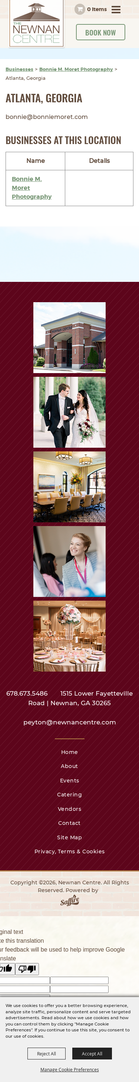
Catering (69, 794)
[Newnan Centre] (37, 24)
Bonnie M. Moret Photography (76, 69)
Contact (69, 823)
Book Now (100, 32)
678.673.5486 (27, 693)
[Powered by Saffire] (69, 901)
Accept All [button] (92, 1054)
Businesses (19, 69)
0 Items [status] (97, 9)
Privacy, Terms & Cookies (69, 851)
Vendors (70, 809)
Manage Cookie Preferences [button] (69, 1069)
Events (69, 780)
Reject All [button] (46, 1054)
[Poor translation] (27, 969)
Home (69, 752)
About (69, 766)
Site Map (69, 837)
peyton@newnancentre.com (69, 722)
